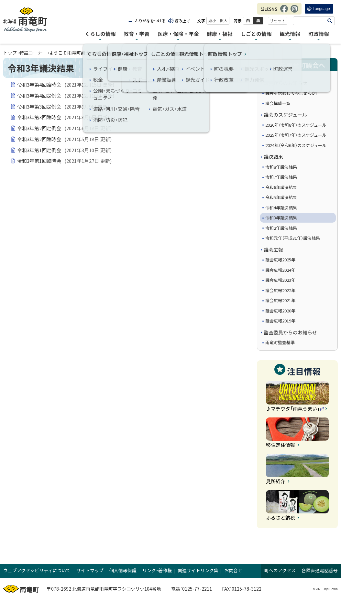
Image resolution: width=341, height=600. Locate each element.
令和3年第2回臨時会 (64, 139)
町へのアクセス (280, 570)
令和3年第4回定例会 (66, 95)
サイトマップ (90, 570)
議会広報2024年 (280, 270)
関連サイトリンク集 (198, 570)
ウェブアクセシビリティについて (37, 570)
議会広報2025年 (280, 260)
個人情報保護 (123, 570)
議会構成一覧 (278, 103)
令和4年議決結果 (281, 208)
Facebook (284, 12)
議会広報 (273, 249)
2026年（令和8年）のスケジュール (295, 125)
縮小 (212, 20)
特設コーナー (33, 52)
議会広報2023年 (280, 280)
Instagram (294, 12)
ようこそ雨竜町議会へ (71, 52)
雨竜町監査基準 (280, 342)
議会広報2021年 (280, 300)
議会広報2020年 (280, 311)
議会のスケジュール (285, 114)
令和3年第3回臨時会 (63, 117)
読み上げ (182, 20)
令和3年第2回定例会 (64, 128)
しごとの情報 (256, 33)
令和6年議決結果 (281, 187)
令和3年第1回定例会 (64, 150)
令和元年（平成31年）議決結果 (292, 238)
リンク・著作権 (157, 570)
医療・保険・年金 (178, 33)
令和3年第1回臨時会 (64, 161)
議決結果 (106, 52)
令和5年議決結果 (281, 197)
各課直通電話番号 (320, 570)
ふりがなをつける (150, 20)
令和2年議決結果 (281, 228)
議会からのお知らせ (285, 82)
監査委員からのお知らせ (290, 332)
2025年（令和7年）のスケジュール (295, 135)
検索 (330, 21)
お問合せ (233, 570)
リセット (277, 20)
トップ (10, 52)
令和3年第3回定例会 (63, 106)
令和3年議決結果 (281, 218)
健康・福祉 (220, 33)
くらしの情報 (100, 33)
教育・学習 (136, 33)
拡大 (223, 20)
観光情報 (290, 33)
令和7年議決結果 (281, 177)
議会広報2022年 (280, 290)
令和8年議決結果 (281, 167)
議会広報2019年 (280, 321)
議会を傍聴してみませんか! (291, 93)
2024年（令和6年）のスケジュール (295, 145)
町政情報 (318, 33)
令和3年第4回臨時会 (66, 84)
